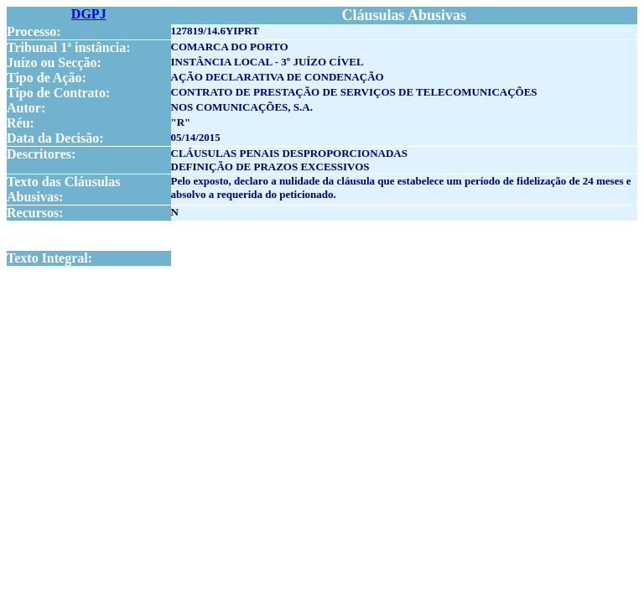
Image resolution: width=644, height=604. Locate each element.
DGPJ (88, 14)
